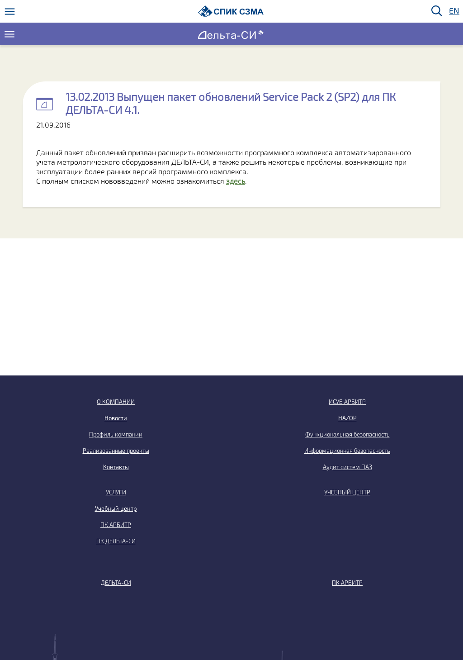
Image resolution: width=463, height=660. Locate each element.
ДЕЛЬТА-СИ (116, 582)
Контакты (116, 466)
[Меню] (10, 11)
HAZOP (347, 418)
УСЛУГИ (116, 492)
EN (453, 11)
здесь (235, 180)
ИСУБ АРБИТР (347, 401)
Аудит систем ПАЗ (347, 466)
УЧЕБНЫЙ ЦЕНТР (347, 492)
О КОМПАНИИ (116, 401)
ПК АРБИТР (115, 524)
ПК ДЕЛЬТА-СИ (116, 541)
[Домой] (231, 11)
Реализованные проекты (116, 450)
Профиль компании (115, 434)
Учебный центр (116, 508)
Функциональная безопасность (347, 434)
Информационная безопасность (347, 450)
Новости (115, 418)
